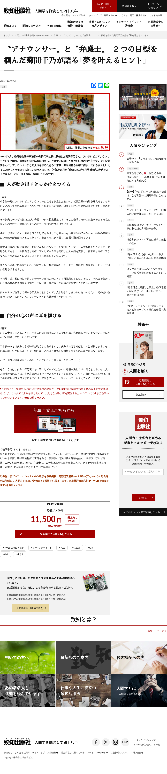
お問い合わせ (136, 752)
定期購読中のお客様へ (155, 24)
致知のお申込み (32, 26)
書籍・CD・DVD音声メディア (99, 24)
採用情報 (53, 752)
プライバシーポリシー (97, 752)
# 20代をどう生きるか (13, 547)
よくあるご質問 (22, 752)
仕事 (3, 86)
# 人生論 (76, 547)
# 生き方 (20, 554)
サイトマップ (38, 752)
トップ (7, 35)
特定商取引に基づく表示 (72, 752)
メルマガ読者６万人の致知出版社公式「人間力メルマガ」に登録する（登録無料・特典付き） (143, 460)
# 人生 (62, 547)
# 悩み (90, 547)
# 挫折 (5, 554)
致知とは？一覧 (156, 631)
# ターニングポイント (41, 547)
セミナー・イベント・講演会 (129, 24)
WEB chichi (54, 26)
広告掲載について (119, 752)
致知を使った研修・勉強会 (75, 24)
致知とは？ (10, 26)
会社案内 (8, 752)
